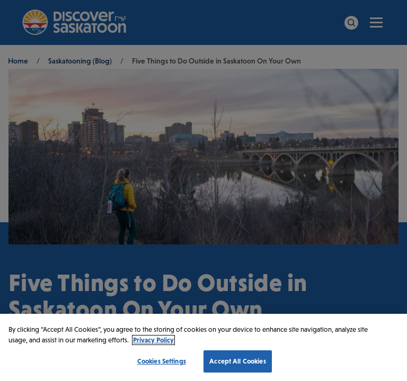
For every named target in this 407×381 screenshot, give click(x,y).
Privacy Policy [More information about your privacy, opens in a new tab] (153, 340)
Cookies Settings (161, 361)
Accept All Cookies (237, 361)
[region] (203, 347)
